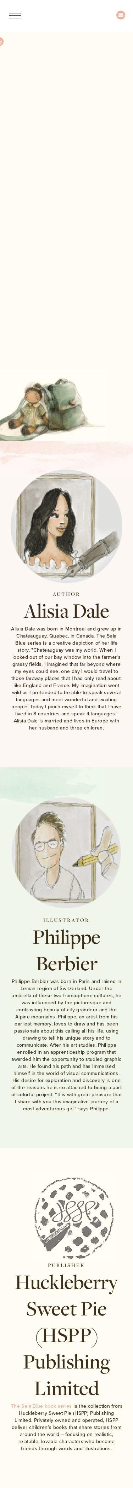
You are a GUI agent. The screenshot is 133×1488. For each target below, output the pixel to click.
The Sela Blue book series (41, 1406)
